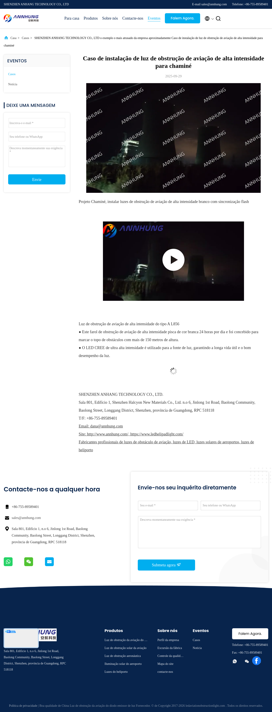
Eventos (154, 18)
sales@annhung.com (26, 518)
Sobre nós (110, 18)
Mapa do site (165, 664)
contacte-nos (165, 671)
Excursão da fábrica (169, 648)
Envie (36, 179)
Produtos (91, 18)
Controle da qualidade (170, 656)
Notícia (12, 84)
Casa (14, 38)
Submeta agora (166, 564)
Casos (25, 38)
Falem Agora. (182, 18)
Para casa (71, 18)
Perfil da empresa (168, 640)
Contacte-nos (132, 18)
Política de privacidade (23, 705)
